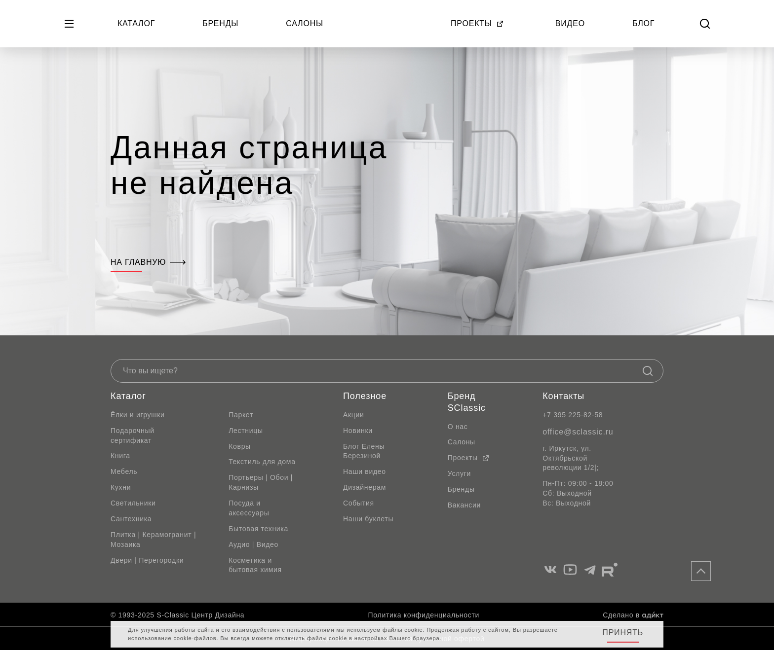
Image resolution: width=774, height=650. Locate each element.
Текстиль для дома (262, 462)
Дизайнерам (364, 487)
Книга (120, 456)
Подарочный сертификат (133, 435)
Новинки (358, 430)
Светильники (133, 503)
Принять (622, 632)
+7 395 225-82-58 (572, 415)
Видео (570, 23)
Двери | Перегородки (147, 560)
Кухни (121, 487)
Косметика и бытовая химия (255, 565)
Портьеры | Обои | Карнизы (261, 482)
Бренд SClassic (467, 402)
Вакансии (464, 505)
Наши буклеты (368, 519)
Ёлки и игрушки (138, 415)
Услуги (459, 473)
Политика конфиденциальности (423, 615)
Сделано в (633, 615)
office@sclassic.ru (577, 432)
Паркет (241, 415)
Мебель (124, 471)
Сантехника (131, 519)
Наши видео (364, 471)
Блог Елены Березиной (364, 451)
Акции (353, 415)
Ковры (240, 446)
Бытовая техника (258, 529)
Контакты (563, 396)
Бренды (220, 23)
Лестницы (246, 430)
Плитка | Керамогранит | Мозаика (153, 539)
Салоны (304, 23)
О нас (458, 427)
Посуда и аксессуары (249, 508)
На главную (148, 262)
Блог (643, 23)
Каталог (136, 23)
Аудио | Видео (253, 544)
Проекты (477, 23)
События (358, 503)
